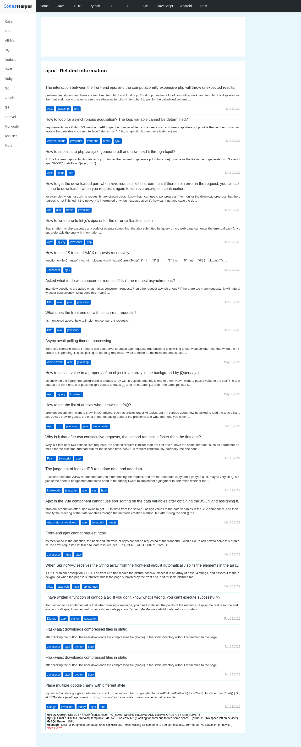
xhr (59, 426)
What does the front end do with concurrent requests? (91, 313)
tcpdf (60, 173)
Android (186, 6)
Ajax (50, 108)
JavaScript (165, 6)
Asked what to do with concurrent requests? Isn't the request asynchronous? (110, 281)
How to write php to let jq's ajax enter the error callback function (99, 221)
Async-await (55, 362)
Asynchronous (56, 141)
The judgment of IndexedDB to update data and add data (93, 469)
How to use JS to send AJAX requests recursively (87, 253)
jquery (61, 242)
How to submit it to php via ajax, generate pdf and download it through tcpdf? (110, 152)
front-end (93, 141)
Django (51, 618)
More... (10, 145)
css (94, 490)
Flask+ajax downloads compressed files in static (86, 629)
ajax (117, 141)
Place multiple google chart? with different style (85, 685)
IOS (8, 31)
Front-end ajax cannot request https (75, 533)
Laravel (10, 117)
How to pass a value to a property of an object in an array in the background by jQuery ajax (122, 373)
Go (7, 88)
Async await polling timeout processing (78, 341)
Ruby (9, 79)
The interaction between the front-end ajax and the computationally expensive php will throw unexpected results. (140, 87)
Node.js (10, 60)
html (104, 490)
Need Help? (54, 728)
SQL (8, 50)
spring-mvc (91, 586)
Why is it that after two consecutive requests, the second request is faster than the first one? (123, 437)
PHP (77, 6)
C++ (129, 6)
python (75, 618)
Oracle (10, 98)
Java (61, 6)
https (68, 554)
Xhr (49, 210)
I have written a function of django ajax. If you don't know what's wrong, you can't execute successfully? (132, 597)
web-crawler (101, 426)
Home (44, 6)
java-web (63, 586)
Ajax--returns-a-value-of (62, 522)
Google (51, 707)
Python (95, 6)
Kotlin (9, 21)
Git (7, 107)
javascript (63, 108)
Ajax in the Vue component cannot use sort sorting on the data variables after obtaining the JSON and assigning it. (142, 501)
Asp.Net (11, 136)
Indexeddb (53, 490)
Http (49, 302)
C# (145, 6)
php (76, 108)
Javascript (53, 270)
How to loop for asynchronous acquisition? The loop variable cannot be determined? (116, 119)
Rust (203, 6)
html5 (106, 141)
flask (91, 646)
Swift (8, 69)
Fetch (50, 458)
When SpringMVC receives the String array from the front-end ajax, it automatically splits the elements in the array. (142, 565)
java (69, 302)
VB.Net (10, 40)
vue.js (112, 522)
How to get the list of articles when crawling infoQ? (88, 405)
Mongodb (12, 126)
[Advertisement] (142, 36)
